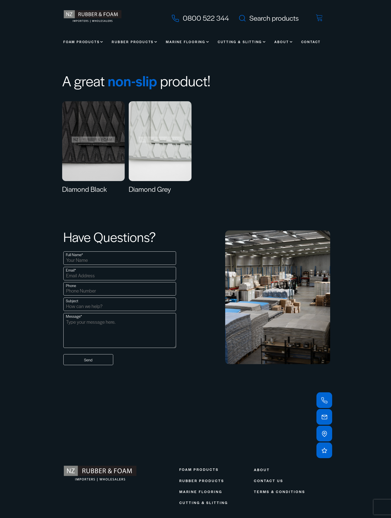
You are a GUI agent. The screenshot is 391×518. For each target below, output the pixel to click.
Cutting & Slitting (240, 41)
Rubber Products (133, 41)
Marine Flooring (185, 41)
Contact (311, 41)
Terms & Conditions (279, 491)
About (281, 41)
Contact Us (268, 480)
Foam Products (81, 41)
